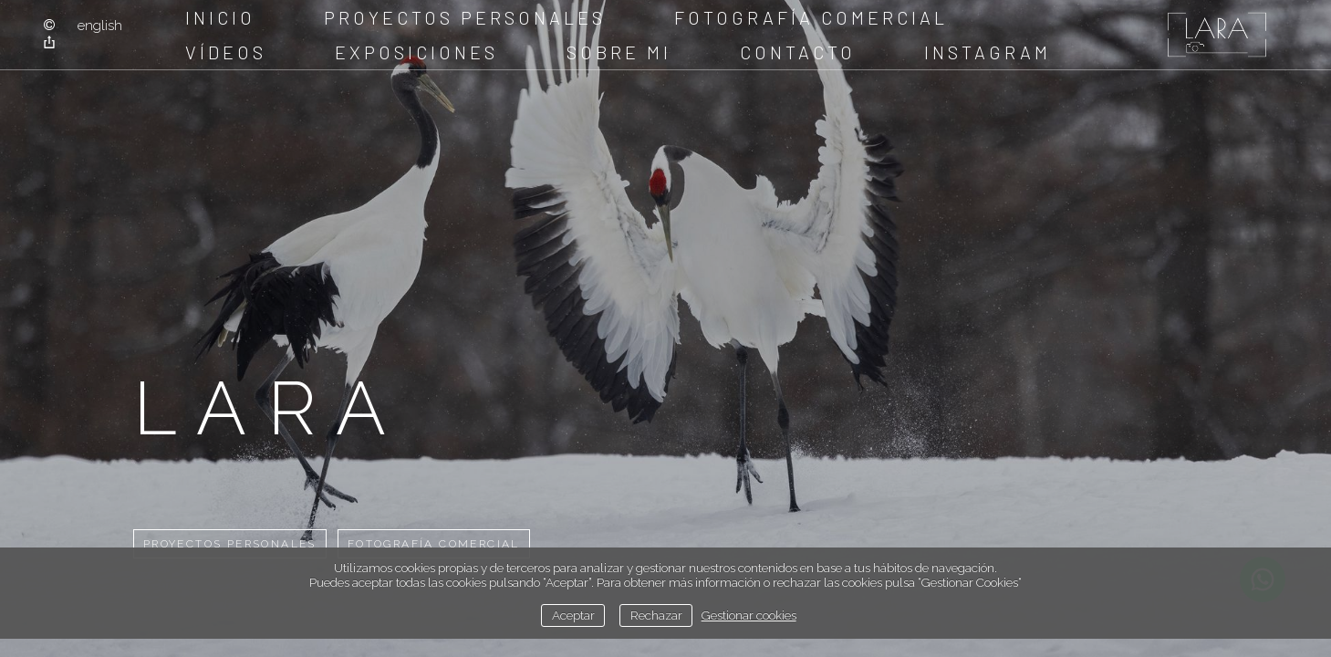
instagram (987, 52)
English (100, 25)
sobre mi (619, 52)
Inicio (220, 17)
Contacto (798, 52)
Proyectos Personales (465, 17)
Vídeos (225, 52)
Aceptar (573, 615)
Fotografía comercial (811, 17)
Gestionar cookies (749, 615)
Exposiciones (416, 52)
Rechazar (656, 615)
